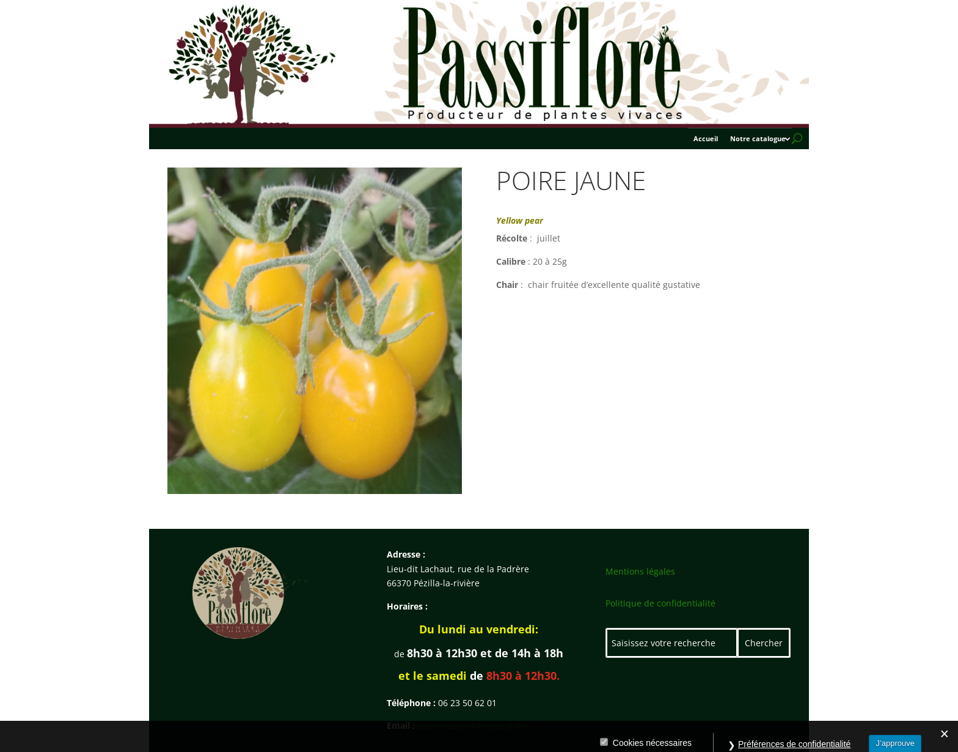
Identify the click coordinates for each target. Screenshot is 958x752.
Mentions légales (640, 571)
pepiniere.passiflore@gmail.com (473, 726)
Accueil (705, 139)
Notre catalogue (758, 139)
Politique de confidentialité (660, 603)
